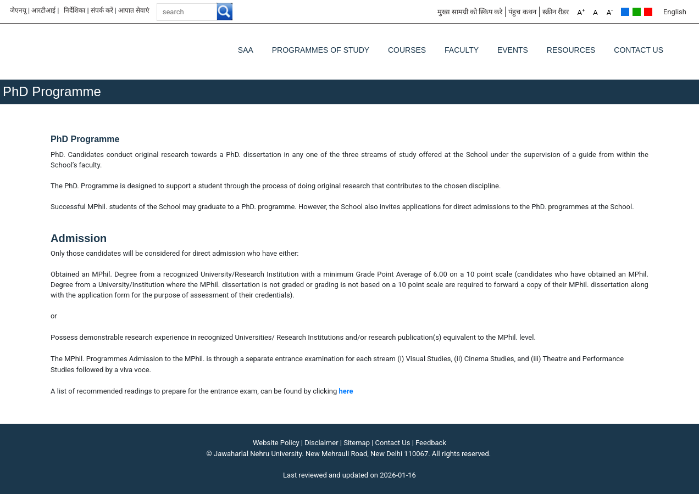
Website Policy (276, 443)
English (674, 12)
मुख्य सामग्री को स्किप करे (470, 12)
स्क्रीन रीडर (555, 12)
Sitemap (356, 443)
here (346, 391)
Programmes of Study (320, 50)
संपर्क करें (102, 10)
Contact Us (638, 50)
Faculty (462, 50)
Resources (571, 50)
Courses (407, 50)
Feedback (430, 443)
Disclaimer (321, 443)
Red (648, 12)
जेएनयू (18, 10)
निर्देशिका (74, 10)
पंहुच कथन (522, 12)
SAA (245, 50)
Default (625, 12)
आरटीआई (43, 10)
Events (512, 50)
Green (637, 12)
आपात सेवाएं (133, 10)
